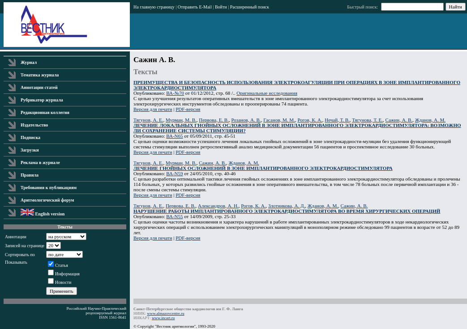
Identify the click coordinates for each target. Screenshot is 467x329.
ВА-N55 (174, 216)
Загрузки (30, 150)
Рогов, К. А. (309, 119)
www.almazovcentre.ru (165, 313)
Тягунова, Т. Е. (367, 119)
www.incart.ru (163, 318)
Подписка (30, 137)
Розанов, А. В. (246, 119)
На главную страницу (154, 6)
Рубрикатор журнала (42, 99)
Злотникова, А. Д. (286, 205)
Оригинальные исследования (266, 93)
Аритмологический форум (47, 200)
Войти (221, 6)
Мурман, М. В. (181, 119)
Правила (30, 175)
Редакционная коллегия (45, 112)
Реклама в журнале (40, 162)
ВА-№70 (175, 93)
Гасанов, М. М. (279, 119)
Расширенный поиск (249, 6)
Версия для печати (152, 109)
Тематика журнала (40, 74)
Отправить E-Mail (195, 6)
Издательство (34, 124)
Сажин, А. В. (399, 119)
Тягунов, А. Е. (148, 119)
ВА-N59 (174, 173)
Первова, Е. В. (214, 119)
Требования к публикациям (49, 187)
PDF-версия (188, 109)
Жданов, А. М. (430, 119)
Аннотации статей (39, 87)
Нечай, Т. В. (337, 119)
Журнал (29, 62)
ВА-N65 (174, 136)
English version (42, 213)
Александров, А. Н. (218, 205)
